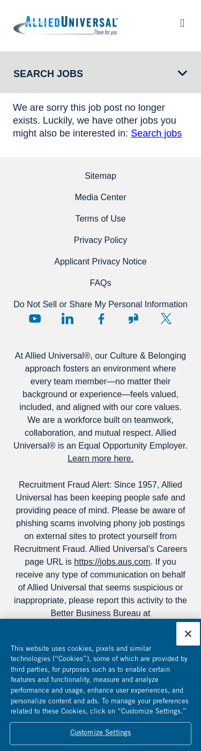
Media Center (100, 197)
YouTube (34, 318)
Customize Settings (100, 737)
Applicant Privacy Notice (100, 261)
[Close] (188, 637)
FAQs (100, 282)
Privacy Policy (101, 240)
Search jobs (156, 133)
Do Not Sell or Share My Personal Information (100, 304)
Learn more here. (100, 458)
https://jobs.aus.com (112, 561)
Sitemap (100, 175)
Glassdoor (133, 318)
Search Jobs (48, 74)
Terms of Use (100, 218)
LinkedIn (67, 318)
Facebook (100, 318)
